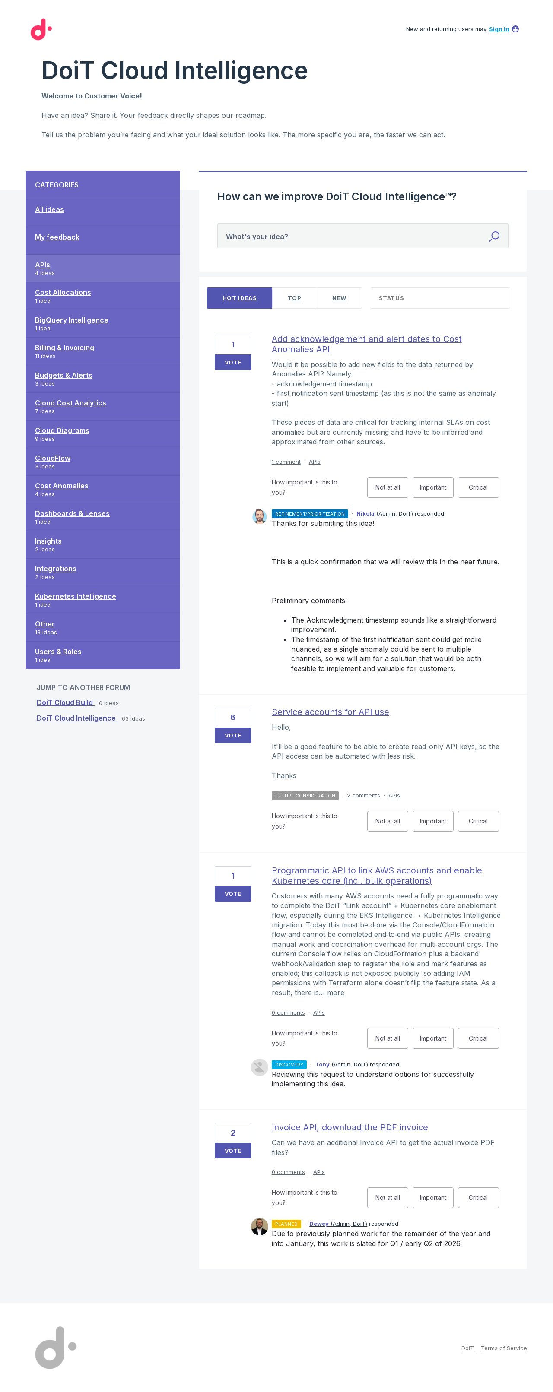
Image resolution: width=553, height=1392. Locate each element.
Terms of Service (504, 1348)
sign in (499, 28)
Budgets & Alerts (63, 375)
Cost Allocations (63, 292)
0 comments (288, 1012)
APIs (42, 264)
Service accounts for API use (330, 712)
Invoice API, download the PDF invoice (350, 1127)
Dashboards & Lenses (72, 513)
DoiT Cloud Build (66, 702)
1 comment (286, 461)
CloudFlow (52, 458)
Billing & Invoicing (64, 347)
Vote (233, 362)
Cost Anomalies (62, 485)
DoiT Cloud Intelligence (77, 718)
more (335, 992)
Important (437, 491)
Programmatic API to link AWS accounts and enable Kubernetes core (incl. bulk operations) (377, 875)
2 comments (363, 795)
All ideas (49, 209)
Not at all (391, 491)
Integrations (55, 568)
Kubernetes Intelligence (75, 596)
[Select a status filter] (440, 298)
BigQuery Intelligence (71, 320)
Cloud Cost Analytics (70, 403)
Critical (484, 491)
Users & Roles (58, 651)
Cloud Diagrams (62, 430)
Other (45, 624)
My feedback (57, 237)
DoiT (467, 1348)
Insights (48, 541)
